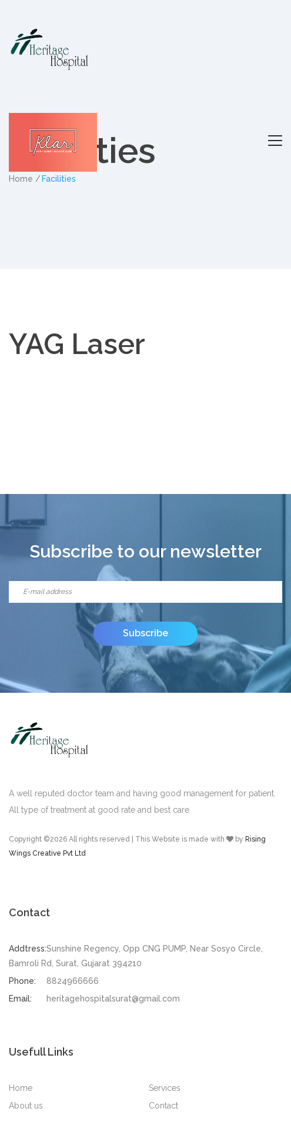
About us (26, 1105)
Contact (163, 1105)
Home (20, 1088)
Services (164, 1088)
